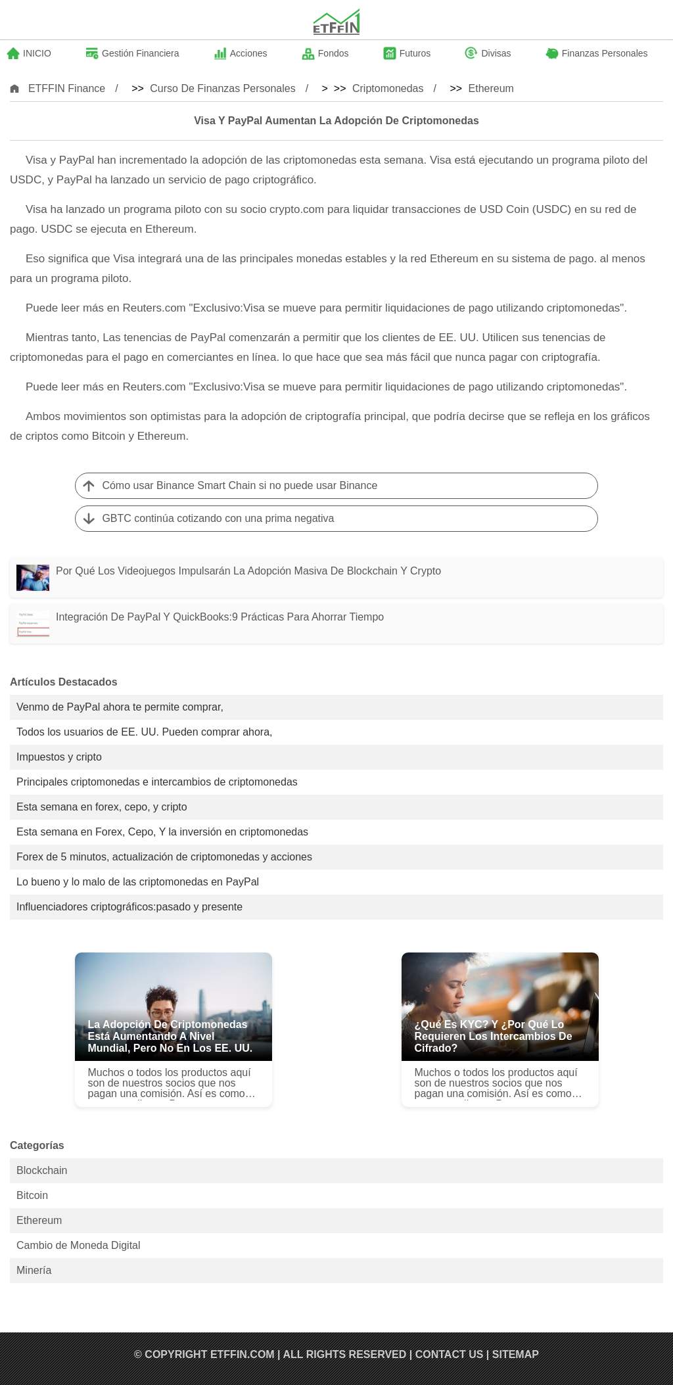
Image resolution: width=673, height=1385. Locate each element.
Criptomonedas (388, 88)
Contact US (449, 1354)
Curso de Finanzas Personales (222, 88)
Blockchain (41, 1170)
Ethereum (491, 88)
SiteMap (515, 1354)
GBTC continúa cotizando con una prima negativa (218, 518)
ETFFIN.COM (242, 1354)
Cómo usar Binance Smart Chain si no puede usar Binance (239, 485)
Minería (33, 1270)
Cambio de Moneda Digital (78, 1245)
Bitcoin (32, 1195)
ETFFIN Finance (66, 88)
